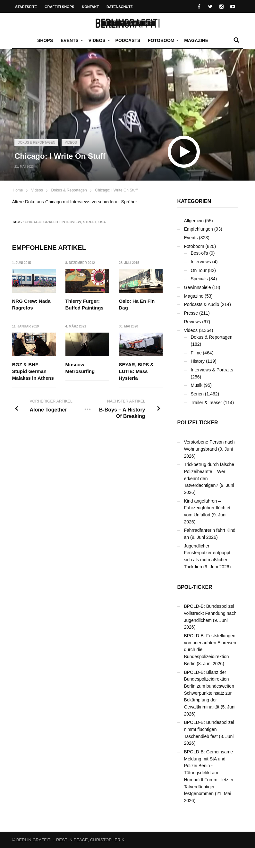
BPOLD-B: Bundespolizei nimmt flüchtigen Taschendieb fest (209, 729)
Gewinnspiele (197, 287)
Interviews (201, 261)
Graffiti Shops (59, 7)
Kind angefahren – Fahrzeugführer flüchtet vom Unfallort (207, 507)
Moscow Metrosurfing (80, 368)
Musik (197, 385)
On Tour (199, 270)
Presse (191, 313)
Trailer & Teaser (206, 402)
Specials (199, 278)
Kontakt (90, 7)
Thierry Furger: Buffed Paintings (84, 304)
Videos (99, 40)
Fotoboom (162, 40)
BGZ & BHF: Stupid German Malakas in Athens (33, 371)
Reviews (192, 321)
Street (89, 222)
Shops (45, 40)
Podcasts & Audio (201, 304)
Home (18, 190)
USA (102, 222)
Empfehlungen (198, 229)
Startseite (26, 7)
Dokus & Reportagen (36, 142)
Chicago (33, 222)
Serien (197, 393)
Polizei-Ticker (197, 422)
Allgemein (194, 220)
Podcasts (127, 40)
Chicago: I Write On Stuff (116, 190)
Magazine (196, 40)
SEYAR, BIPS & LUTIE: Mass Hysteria (136, 371)
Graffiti (51, 222)
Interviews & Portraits (212, 369)
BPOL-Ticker (194, 587)
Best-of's (199, 253)
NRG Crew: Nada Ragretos (31, 304)
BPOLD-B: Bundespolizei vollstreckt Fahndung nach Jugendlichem (210, 613)
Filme (196, 352)
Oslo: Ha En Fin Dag (137, 304)
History (198, 361)
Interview (71, 222)
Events (71, 40)
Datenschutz (119, 7)
